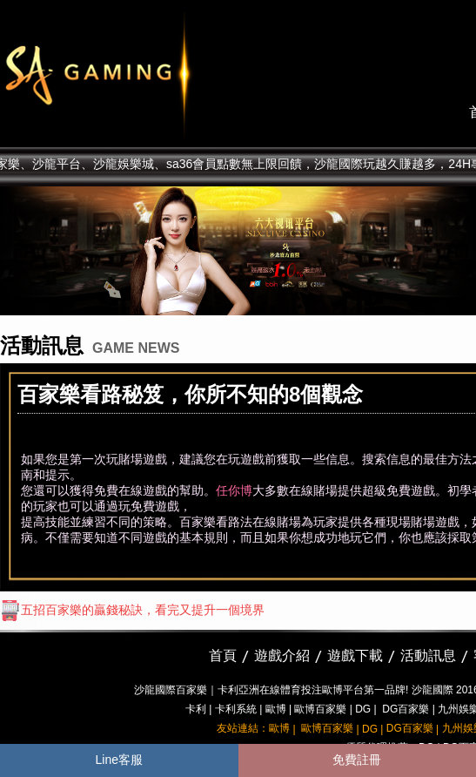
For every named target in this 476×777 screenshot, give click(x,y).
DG (363, 709)
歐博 (275, 709)
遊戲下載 (355, 655)
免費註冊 (356, 760)
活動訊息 (428, 655)
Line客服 (119, 760)
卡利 (195, 709)
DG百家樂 (405, 709)
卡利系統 (236, 709)
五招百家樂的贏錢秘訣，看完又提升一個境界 (132, 610)
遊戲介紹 (282, 655)
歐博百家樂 (320, 709)
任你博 (234, 490)
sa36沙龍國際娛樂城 (141, 74)
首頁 (223, 655)
